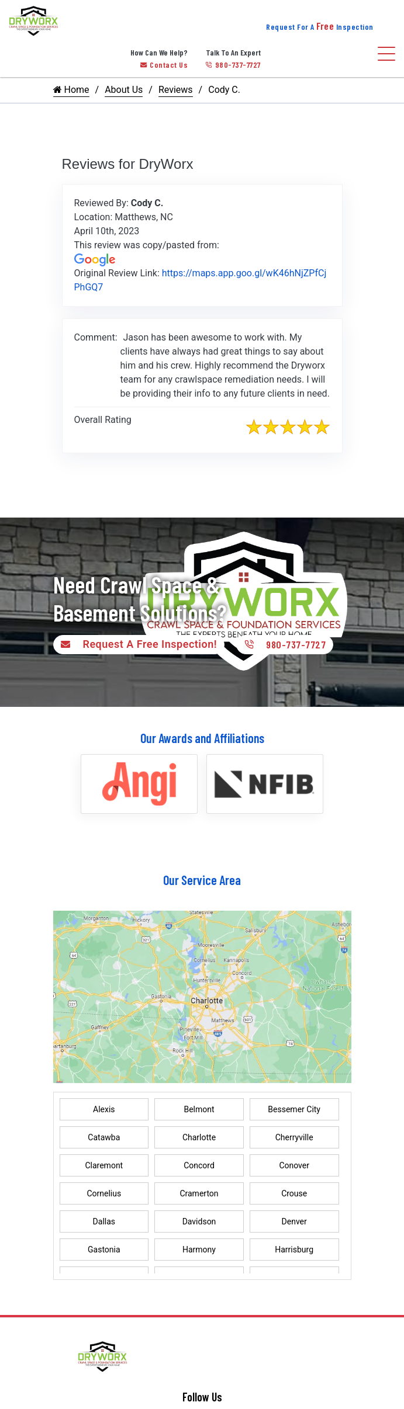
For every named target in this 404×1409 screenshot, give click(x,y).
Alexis (104, 1109)
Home (71, 89)
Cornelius (104, 1193)
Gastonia (104, 1249)
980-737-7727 (233, 65)
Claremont (104, 1165)
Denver (294, 1221)
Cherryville (294, 1137)
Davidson (199, 1221)
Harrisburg (294, 1249)
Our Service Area (202, 879)
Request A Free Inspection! (136, 644)
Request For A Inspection (320, 27)
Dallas (104, 1221)
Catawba (104, 1137)
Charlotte (199, 1137)
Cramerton (198, 1193)
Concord (199, 1165)
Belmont (199, 1109)
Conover (294, 1165)
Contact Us (164, 65)
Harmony (199, 1249)
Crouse (294, 1193)
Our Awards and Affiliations (202, 737)
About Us (124, 89)
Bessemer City (294, 1109)
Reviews (175, 89)
